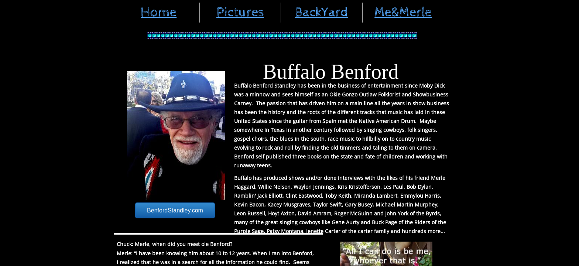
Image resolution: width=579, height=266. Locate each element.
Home (159, 12)
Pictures (240, 12)
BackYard (321, 12)
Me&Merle (403, 12)
